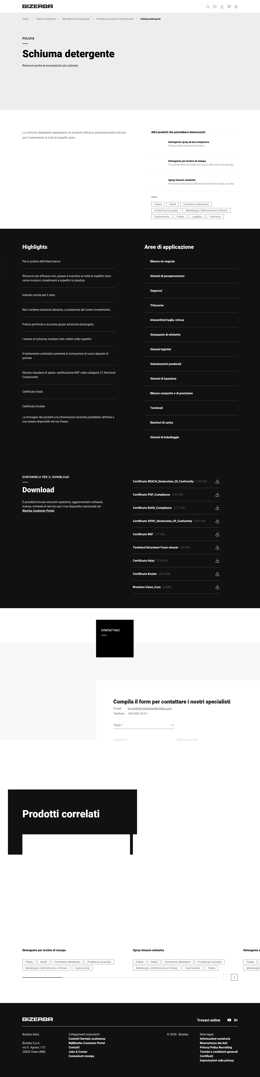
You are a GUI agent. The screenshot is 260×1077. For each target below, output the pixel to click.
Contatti (74, 1047)
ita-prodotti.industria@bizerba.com (150, 708)
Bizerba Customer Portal (38, 510)
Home (25, 18)
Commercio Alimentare (196, 204)
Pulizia (158, 204)
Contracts (215, 216)
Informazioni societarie (215, 1038)
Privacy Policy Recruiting (216, 1047)
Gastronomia (161, 216)
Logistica (197, 216)
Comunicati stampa (81, 1056)
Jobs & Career (78, 1051)
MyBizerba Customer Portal (87, 1043)
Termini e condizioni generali (219, 1051)
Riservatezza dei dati (213, 1043)
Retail (172, 204)
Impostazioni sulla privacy (217, 1060)
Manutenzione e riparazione (76, 18)
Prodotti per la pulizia (166, 210)
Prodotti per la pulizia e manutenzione (115, 18)
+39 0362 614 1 (138, 713)
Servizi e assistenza (46, 18)
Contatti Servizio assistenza (87, 1038)
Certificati (206, 1056)
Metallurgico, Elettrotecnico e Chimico (207, 210)
